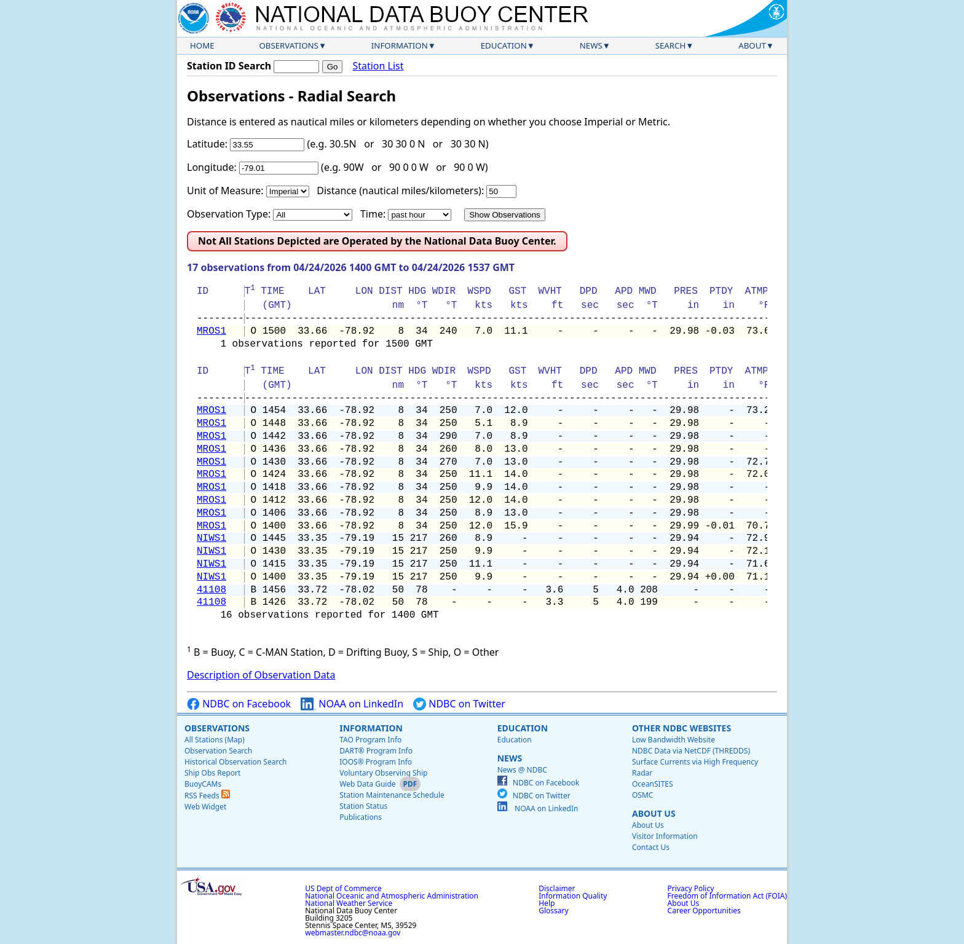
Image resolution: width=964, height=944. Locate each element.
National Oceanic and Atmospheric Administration (391, 896)
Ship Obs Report (212, 773)
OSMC (642, 795)
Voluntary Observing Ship (383, 773)
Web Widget (205, 806)
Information (399, 45)
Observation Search (218, 750)
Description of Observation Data (261, 675)
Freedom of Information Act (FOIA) (727, 896)
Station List (377, 66)
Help (547, 903)
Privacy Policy (691, 888)
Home (202, 45)
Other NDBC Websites (681, 728)
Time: (372, 214)
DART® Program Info (376, 750)
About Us (654, 813)
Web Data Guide (367, 784)
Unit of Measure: (225, 190)
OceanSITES (652, 784)
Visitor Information (665, 836)
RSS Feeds (207, 795)
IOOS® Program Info (375, 762)
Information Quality (573, 896)
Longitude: (212, 167)
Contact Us (651, 847)
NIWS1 (211, 538)
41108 (211, 590)
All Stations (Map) (214, 739)
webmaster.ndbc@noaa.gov (352, 932)
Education (504, 45)
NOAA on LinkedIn (352, 704)
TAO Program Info (370, 739)
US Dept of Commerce (343, 888)
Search (670, 45)
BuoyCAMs (202, 784)
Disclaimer (557, 888)
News (591, 45)
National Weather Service (348, 903)
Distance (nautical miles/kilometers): (400, 190)
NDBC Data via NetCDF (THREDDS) (691, 750)
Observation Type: (229, 214)
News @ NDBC (522, 770)
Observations (288, 45)
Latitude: (207, 144)
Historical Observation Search (235, 762)
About (752, 45)
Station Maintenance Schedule (391, 795)
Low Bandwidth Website (673, 739)
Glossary (553, 910)
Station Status (363, 806)
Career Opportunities (704, 910)
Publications (360, 817)
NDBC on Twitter (459, 704)
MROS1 (211, 331)
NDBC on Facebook (239, 704)
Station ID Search (229, 66)
